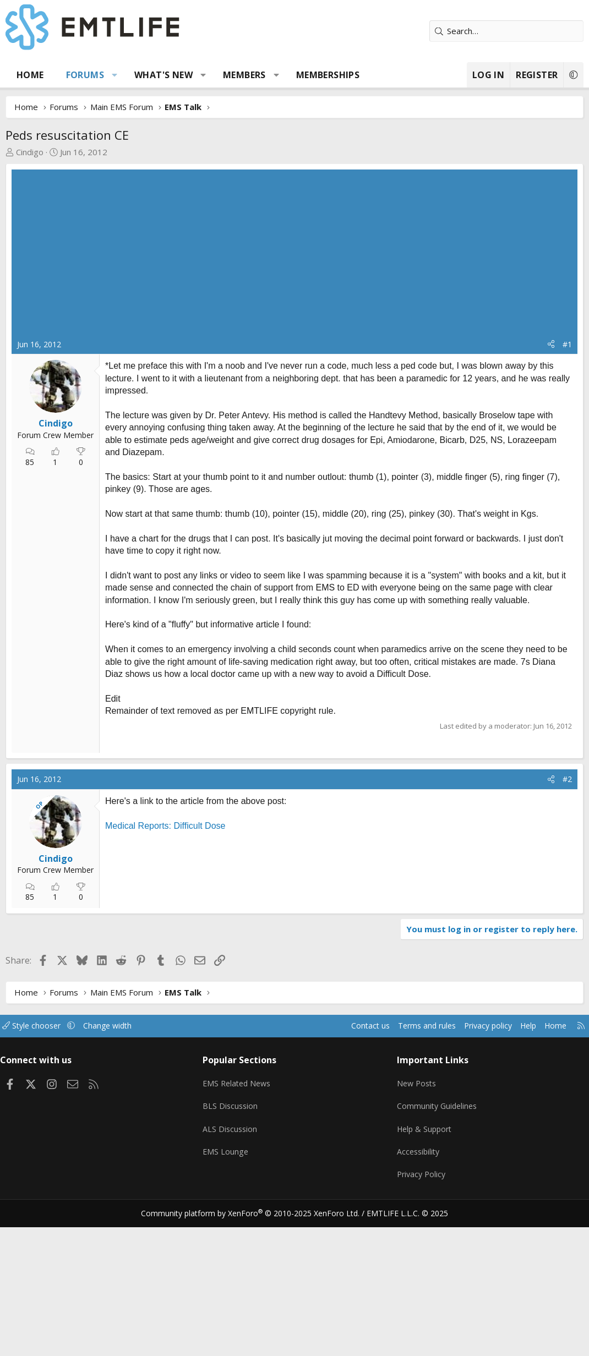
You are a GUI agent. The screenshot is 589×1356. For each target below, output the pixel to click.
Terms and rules (408, 1166)
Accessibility (417, 1285)
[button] (115, 75)
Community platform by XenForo (257, 1343)
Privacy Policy (420, 1306)
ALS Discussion (233, 1263)
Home (30, 75)
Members (244, 75)
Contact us (349, 1166)
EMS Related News (241, 1220)
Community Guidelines (436, 1242)
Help (517, 1166)
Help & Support (423, 1263)
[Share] (551, 344)
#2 (567, 920)
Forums (85, 75)
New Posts (415, 1220)
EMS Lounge (228, 1285)
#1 (567, 344)
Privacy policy (473, 1166)
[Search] (506, 31)
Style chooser (42, 1166)
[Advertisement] (294, 256)
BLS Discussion (233, 1242)
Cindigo (29, 151)
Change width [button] (122, 1166)
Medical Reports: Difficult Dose (165, 966)
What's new (163, 75)
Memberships (327, 75)
